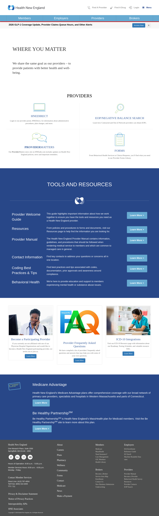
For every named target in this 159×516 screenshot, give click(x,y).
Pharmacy (61, 460)
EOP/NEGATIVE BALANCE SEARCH (119, 118)
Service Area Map (101, 476)
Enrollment (99, 479)
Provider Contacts (130, 484)
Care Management (101, 457)
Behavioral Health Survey (133, 479)
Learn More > (137, 215)
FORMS (120, 150)
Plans (59, 455)
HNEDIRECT (39, 116)
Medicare (61, 486)
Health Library (100, 462)
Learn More (41, 403)
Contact (60, 480)
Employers (61, 18)
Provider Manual (130, 474)
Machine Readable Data (132, 457)
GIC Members (100, 459)
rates (125, 459)
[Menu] (146, 7)
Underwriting (100, 487)
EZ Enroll (127, 454)
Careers (60, 450)
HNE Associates (15, 509)
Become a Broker (101, 474)
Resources (127, 482)
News (59, 491)
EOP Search (128, 487)
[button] (133, 7)
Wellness (61, 465)
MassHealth (99, 452)
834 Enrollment (129, 449)
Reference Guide (130, 452)
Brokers (134, 18)
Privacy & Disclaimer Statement (23, 494)
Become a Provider (131, 476)
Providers (97, 18)
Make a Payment (64, 496)
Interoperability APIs (17, 504)
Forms (60, 475)
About (60, 445)
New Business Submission (104, 484)
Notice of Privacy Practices (20, 499)
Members (24, 18)
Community (62, 470)
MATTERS (39, 147)
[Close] (148, 25)
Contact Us (99, 482)
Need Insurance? (101, 454)
